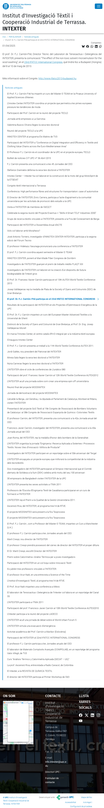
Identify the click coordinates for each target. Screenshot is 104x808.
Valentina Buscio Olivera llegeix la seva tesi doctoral (33, 124)
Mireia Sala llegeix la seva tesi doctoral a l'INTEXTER (33, 357)
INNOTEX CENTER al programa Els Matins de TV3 (32, 136)
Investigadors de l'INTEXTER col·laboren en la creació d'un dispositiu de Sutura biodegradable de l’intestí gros (46, 272)
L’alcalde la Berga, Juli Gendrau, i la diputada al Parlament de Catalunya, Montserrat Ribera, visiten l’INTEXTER (52, 401)
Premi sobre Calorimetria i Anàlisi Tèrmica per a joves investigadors (41, 557)
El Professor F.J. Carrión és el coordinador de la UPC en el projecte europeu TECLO (48, 152)
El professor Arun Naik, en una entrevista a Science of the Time (38, 574)
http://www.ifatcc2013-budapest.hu (57, 78)
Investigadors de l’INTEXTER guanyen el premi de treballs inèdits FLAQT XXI (45, 264)
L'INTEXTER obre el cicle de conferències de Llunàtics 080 (36, 369)
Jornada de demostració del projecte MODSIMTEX (32, 393)
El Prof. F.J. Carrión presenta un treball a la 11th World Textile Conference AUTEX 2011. (50, 345)
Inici (4, 37)
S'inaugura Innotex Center (20, 339)
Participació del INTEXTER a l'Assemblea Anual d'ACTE (34, 225)
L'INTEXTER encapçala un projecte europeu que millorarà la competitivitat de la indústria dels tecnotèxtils (51, 461)
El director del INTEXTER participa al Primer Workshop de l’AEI (38, 677)
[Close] (98, 6)
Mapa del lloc (86, 797)
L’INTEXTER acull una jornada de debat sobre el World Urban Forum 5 (41, 620)
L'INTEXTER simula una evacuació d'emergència (31, 626)
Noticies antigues (31, 37)
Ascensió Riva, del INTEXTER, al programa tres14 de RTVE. (36, 506)
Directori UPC (52, 771)
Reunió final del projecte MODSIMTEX (26, 387)
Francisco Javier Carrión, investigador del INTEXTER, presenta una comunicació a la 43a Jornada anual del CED (51, 430)
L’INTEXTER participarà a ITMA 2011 (25, 602)
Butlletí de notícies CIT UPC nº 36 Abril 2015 (29, 158)
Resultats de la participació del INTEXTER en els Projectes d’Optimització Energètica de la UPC (52, 307)
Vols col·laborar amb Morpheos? (23, 230)
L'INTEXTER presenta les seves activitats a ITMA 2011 (34, 484)
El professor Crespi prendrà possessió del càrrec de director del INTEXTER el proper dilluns (53, 545)
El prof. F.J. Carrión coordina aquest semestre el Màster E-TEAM (39, 252)
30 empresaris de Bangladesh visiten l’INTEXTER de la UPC (36, 478)
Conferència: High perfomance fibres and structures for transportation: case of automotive (52, 191)
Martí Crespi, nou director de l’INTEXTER (27, 539)
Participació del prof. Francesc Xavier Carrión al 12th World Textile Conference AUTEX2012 (52, 375)
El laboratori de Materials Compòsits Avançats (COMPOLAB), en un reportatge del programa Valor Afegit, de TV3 (53, 651)
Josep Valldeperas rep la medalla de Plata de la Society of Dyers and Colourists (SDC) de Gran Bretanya (51, 291)
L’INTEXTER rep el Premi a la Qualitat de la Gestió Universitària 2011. (41, 500)
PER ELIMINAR (15, 37)
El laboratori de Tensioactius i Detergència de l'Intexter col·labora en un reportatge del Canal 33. (53, 594)
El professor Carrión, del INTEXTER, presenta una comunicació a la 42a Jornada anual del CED (52, 420)
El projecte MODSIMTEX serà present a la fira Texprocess (36, 512)
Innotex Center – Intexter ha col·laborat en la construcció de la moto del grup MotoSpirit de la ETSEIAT (52, 178)
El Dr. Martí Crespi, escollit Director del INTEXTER (32, 551)
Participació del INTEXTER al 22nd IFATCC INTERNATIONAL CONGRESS (43, 637)
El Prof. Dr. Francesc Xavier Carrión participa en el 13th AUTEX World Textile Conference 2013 (51, 281)
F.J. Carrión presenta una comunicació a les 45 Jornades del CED (39, 164)
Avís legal (87, 802)
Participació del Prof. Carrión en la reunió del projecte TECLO (37, 113)
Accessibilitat (70, 802)
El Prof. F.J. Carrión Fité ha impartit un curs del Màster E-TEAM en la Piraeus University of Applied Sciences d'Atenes (52, 95)
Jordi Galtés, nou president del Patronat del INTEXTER (34, 351)
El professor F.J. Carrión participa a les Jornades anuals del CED (39, 533)
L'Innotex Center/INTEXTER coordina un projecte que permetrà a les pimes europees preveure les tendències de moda (49, 105)
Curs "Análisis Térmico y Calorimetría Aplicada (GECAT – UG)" (38, 659)
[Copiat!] (100, 46)
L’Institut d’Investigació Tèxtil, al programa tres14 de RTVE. (36, 580)
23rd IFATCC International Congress (43, 62)
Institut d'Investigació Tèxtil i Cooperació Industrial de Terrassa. (44, 22)
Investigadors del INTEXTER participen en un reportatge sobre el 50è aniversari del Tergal (51, 453)
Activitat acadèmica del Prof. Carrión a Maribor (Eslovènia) (36, 631)
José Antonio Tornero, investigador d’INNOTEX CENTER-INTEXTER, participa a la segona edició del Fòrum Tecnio (51, 238)
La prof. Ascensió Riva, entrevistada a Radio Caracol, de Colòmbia (40, 665)
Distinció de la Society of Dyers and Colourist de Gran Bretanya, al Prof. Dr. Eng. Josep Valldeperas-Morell (50, 326)
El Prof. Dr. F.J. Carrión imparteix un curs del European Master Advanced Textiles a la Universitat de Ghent (49, 316)
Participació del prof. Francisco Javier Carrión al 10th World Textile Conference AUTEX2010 (53, 608)
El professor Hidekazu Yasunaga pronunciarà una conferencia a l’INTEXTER (45, 246)
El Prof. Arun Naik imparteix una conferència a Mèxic (33, 586)
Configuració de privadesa (81, 806)
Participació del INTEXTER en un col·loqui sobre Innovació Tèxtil (39, 563)
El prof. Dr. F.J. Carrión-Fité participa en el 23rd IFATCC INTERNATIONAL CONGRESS (51, 299)
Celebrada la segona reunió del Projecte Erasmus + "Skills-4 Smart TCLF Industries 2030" (51, 213)
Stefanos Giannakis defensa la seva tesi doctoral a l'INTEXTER (38, 170)
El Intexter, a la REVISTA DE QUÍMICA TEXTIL (29, 671)
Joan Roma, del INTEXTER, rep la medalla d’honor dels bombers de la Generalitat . (48, 437)
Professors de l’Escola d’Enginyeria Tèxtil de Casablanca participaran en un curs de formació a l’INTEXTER (48, 492)
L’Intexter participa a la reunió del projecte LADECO (32, 614)
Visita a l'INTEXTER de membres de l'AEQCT (29, 207)
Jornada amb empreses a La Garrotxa (26, 119)
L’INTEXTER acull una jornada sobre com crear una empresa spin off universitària (48, 381)
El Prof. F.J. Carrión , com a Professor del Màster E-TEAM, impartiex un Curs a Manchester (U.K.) (52, 525)
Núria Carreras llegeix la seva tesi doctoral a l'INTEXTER (35, 363)
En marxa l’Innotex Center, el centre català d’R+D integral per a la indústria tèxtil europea (51, 334)
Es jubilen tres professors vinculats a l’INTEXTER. (32, 569)
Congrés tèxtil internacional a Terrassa (26, 185)
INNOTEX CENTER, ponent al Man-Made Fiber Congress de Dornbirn (41, 258)
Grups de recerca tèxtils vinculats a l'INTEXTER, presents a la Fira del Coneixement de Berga (53, 219)
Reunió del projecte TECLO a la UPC (25, 130)
